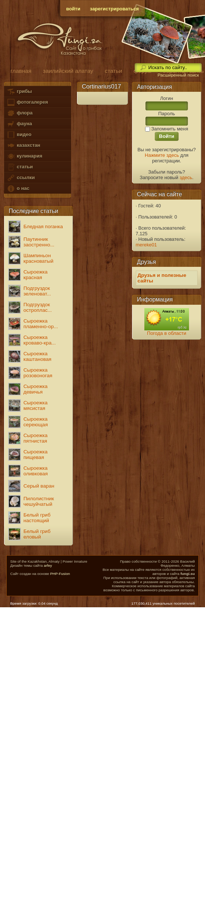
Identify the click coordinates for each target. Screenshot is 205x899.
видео (19, 134)
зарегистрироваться (114, 9)
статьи (19, 167)
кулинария (24, 156)
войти (73, 9)
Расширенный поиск (178, 75)
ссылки (20, 177)
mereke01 (146, 245)
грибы (19, 91)
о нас (17, 188)
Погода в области (166, 333)
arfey (48, 565)
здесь (186, 177)
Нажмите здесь (162, 155)
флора (19, 113)
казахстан (23, 145)
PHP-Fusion (60, 574)
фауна (19, 124)
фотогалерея (27, 102)
